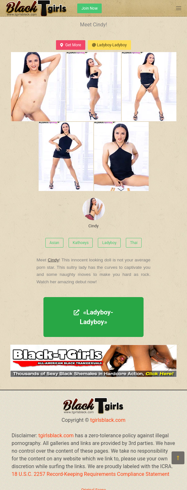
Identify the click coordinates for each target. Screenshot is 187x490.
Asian (54, 242)
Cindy (93, 213)
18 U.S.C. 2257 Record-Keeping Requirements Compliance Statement (90, 474)
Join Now (89, 8)
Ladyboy (109, 242)
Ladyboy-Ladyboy (109, 45)
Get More (70, 45)
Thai (133, 242)
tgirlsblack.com (108, 420)
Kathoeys (81, 242)
